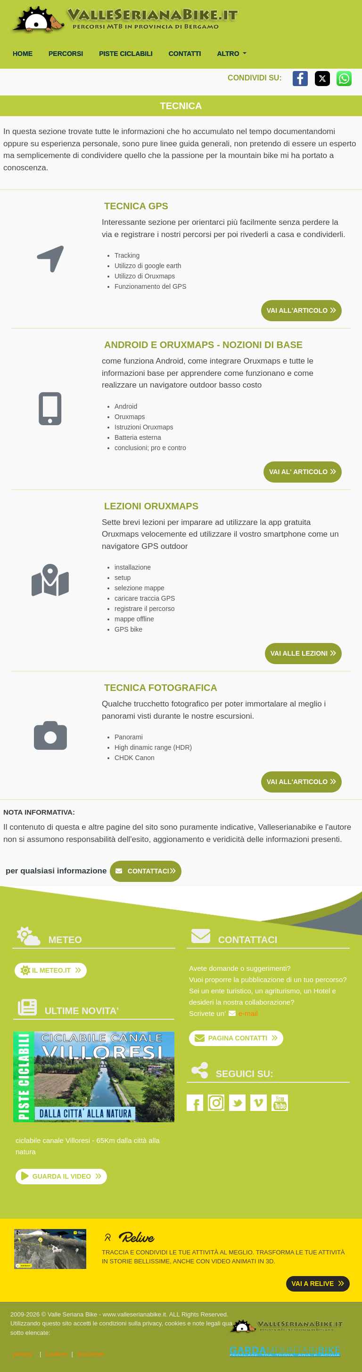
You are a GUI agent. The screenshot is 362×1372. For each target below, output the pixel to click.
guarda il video (61, 1176)
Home (23, 53)
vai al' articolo (302, 472)
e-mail (248, 1013)
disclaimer (91, 1353)
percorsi (66, 53)
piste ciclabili (126, 53)
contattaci (145, 871)
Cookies (56, 1353)
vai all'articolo (301, 310)
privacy (22, 1353)
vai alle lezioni (303, 653)
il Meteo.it (50, 970)
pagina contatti (236, 1038)
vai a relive (318, 1283)
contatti (185, 53)
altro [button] (229, 53)
